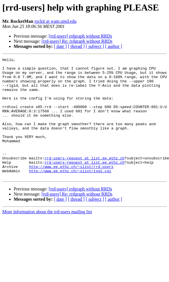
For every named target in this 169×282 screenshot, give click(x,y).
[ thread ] (76, 46)
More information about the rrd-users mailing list (47, 235)
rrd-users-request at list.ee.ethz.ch (84, 178)
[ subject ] (95, 46)
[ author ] (113, 46)
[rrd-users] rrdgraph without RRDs (80, 36)
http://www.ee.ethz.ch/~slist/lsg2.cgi (70, 193)
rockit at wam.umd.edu (55, 21)
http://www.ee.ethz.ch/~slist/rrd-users (71, 188)
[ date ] (60, 46)
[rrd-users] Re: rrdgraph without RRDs (77, 41)
